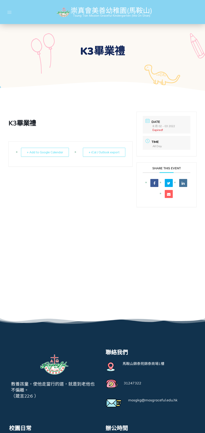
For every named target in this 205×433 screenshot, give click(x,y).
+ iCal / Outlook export (104, 152)
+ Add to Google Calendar (45, 152)
